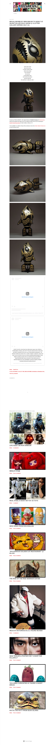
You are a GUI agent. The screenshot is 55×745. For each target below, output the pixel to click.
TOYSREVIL (22, 363)
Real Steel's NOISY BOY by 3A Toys (24, 500)
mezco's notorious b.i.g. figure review (26, 630)
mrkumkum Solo (40, 371)
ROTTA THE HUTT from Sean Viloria (24, 710)
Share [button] (11, 369)
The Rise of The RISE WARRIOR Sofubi (25, 579)
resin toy (11, 373)
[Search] (45, 3)
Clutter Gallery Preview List (40, 125)
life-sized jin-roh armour (20, 445)
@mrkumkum (42, 119)
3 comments (16, 632)
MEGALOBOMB (28, 371)
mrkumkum (34, 371)
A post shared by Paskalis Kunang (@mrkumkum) (21, 313)
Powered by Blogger (27, 741)
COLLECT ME (21, 371)
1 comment (15, 503)
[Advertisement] (28, 725)
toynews (16, 373)
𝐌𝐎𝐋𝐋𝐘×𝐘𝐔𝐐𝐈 (15, 471)
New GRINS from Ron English (22, 526)
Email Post (15, 369)
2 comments (16, 447)
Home (15, 13)
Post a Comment (17, 473)
